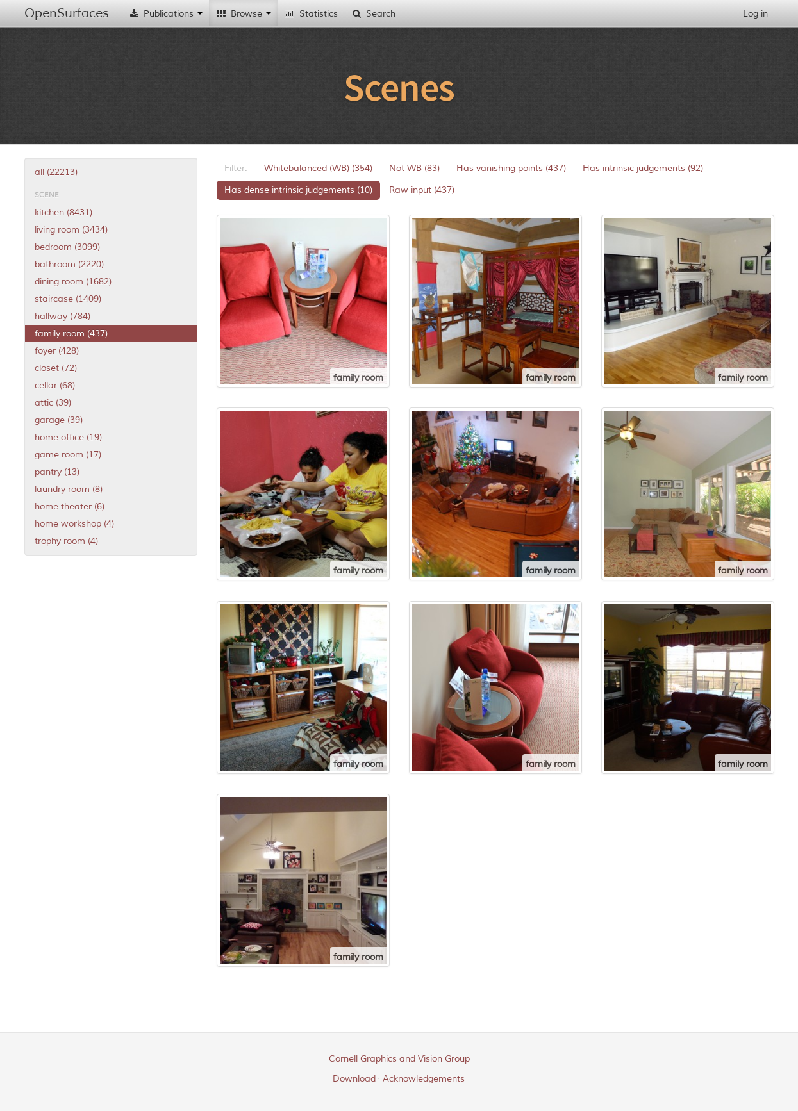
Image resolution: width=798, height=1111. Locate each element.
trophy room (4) (66, 541)
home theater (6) (69, 506)
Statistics (311, 13)
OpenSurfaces (66, 13)
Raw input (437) (421, 190)
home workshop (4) (74, 523)
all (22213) (56, 172)
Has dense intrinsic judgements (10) (298, 190)
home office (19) (68, 437)
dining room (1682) (73, 281)
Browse (243, 13)
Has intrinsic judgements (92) (643, 168)
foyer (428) (57, 350)
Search (373, 13)
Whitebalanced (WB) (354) (318, 168)
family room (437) (71, 333)
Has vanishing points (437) (511, 168)
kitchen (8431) (63, 212)
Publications (165, 13)
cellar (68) (55, 385)
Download (354, 1078)
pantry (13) (57, 471)
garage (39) (59, 420)
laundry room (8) (69, 489)
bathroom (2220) (69, 264)
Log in (755, 13)
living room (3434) (71, 229)
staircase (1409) (68, 298)
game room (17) (68, 454)
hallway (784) (62, 316)
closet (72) (56, 368)
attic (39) (53, 402)
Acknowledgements (424, 1078)
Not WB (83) (414, 168)
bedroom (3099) (67, 247)
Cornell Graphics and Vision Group (399, 1058)
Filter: (235, 168)
